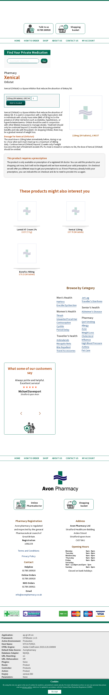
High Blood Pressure (92, 343)
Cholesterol (87, 336)
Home (17, 40)
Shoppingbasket (72, 28)
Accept (54, 691)
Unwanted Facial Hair (67, 319)
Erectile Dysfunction (67, 305)
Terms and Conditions (28, 550)
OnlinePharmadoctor (34, 504)
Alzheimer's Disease (92, 311)
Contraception (64, 322)
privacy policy (27, 687)
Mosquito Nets (64, 343)
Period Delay (63, 329)
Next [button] (40, 413)
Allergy (85, 325)
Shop (45, 40)
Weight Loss (88, 332)
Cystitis (60, 326)
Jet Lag (85, 297)
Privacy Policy (29, 556)
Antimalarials (63, 340)
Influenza (86, 339)
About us (57, 40)
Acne (84, 328)
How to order (31, 40)
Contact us (72, 40)
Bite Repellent (64, 347)
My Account (88, 40)
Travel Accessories (66, 350)
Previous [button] (21, 413)
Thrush (60, 315)
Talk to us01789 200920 (43, 28)
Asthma (85, 346)
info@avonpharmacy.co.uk (29, 594)
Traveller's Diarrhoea (92, 301)
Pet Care (86, 350)
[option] (30, 387)
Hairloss (61, 301)
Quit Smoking (88, 321)
